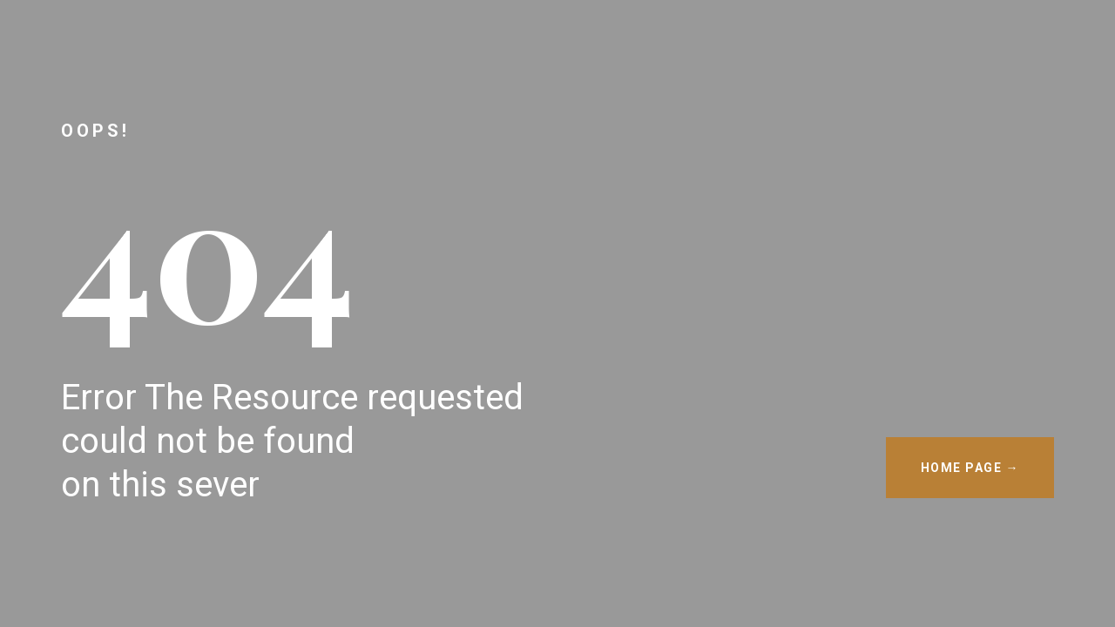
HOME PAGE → (970, 468)
